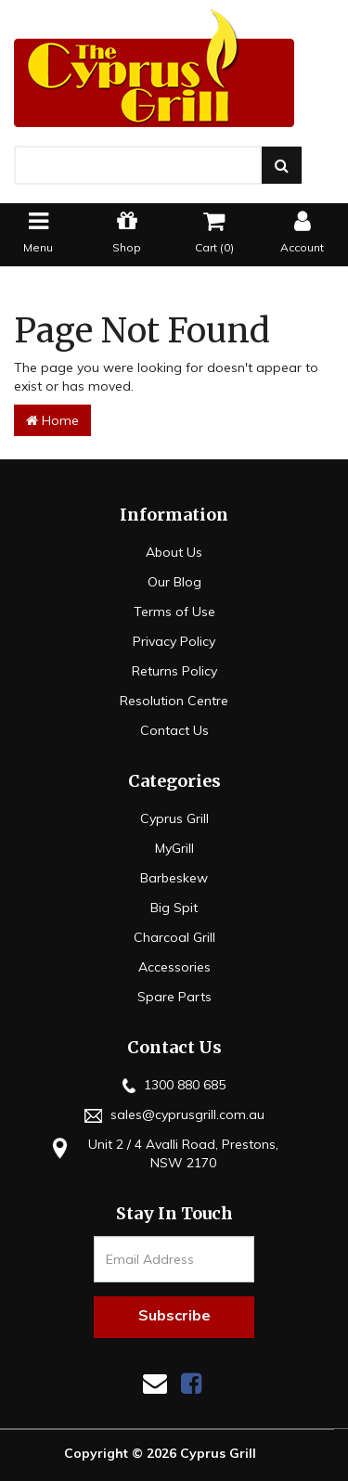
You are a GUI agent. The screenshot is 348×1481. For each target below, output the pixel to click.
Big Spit (174, 907)
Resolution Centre (174, 700)
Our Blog (174, 581)
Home (52, 420)
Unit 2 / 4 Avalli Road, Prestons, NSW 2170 (162, 1153)
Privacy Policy (174, 641)
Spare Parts (174, 996)
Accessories (174, 967)
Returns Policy (174, 671)
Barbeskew (174, 877)
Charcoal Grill (174, 937)
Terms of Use (174, 611)
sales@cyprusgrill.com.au (174, 1114)
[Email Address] (174, 1259)
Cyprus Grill (174, 818)
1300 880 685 (174, 1084)
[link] (191, 1383)
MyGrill (174, 848)
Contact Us (174, 730)
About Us (174, 552)
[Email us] (155, 1383)
